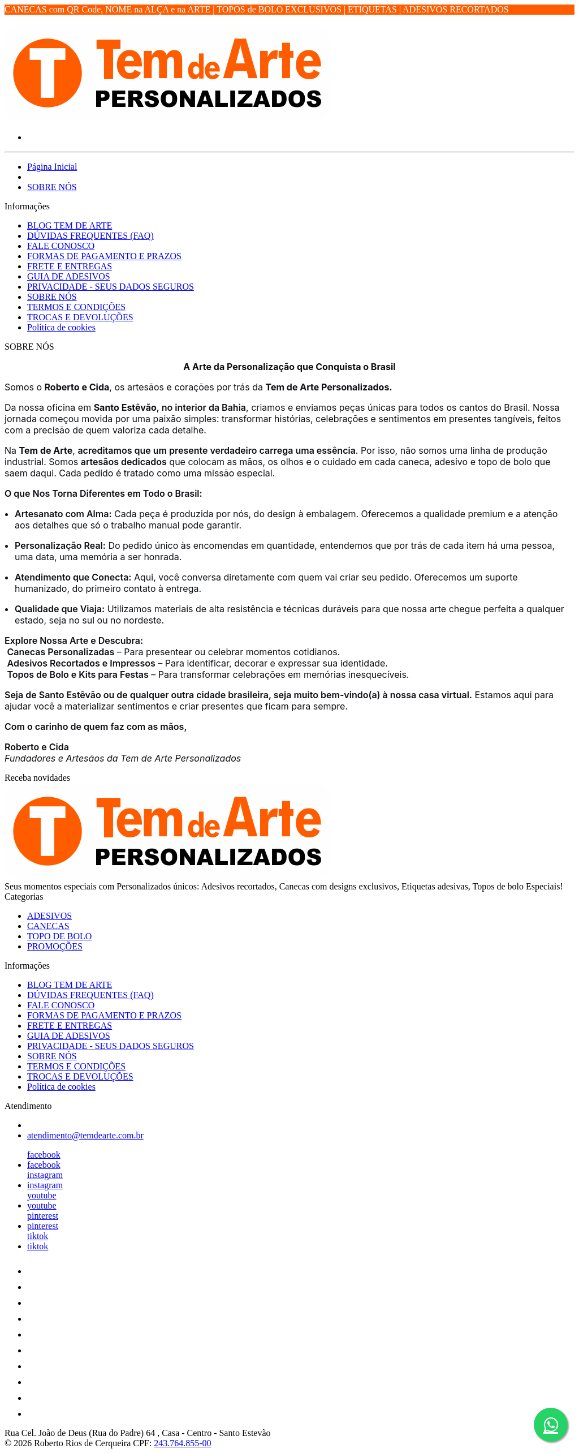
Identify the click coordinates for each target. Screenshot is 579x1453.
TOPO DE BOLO (59, 936)
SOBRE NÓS (52, 187)
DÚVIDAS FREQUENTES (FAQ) (90, 235)
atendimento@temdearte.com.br (85, 1135)
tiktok (37, 1236)
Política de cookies (61, 327)
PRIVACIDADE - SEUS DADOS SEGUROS (110, 286)
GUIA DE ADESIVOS (68, 276)
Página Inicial (52, 166)
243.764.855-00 (182, 1443)
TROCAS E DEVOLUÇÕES (80, 317)
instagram (45, 1175)
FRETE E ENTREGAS (69, 266)
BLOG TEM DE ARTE (69, 225)
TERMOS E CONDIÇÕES (76, 307)
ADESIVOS (49, 916)
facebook (44, 1154)
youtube (42, 1195)
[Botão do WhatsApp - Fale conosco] (551, 1425)
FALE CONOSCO (60, 246)
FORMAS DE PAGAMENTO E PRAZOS (104, 256)
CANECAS (48, 926)
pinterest (42, 1215)
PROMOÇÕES (55, 946)
